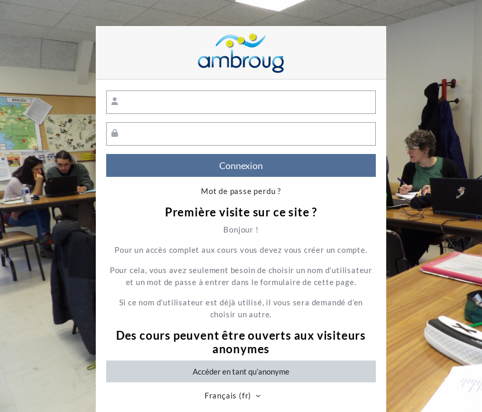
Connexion (241, 165)
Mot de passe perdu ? (241, 191)
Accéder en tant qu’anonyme (241, 371)
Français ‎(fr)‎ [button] (229, 395)
